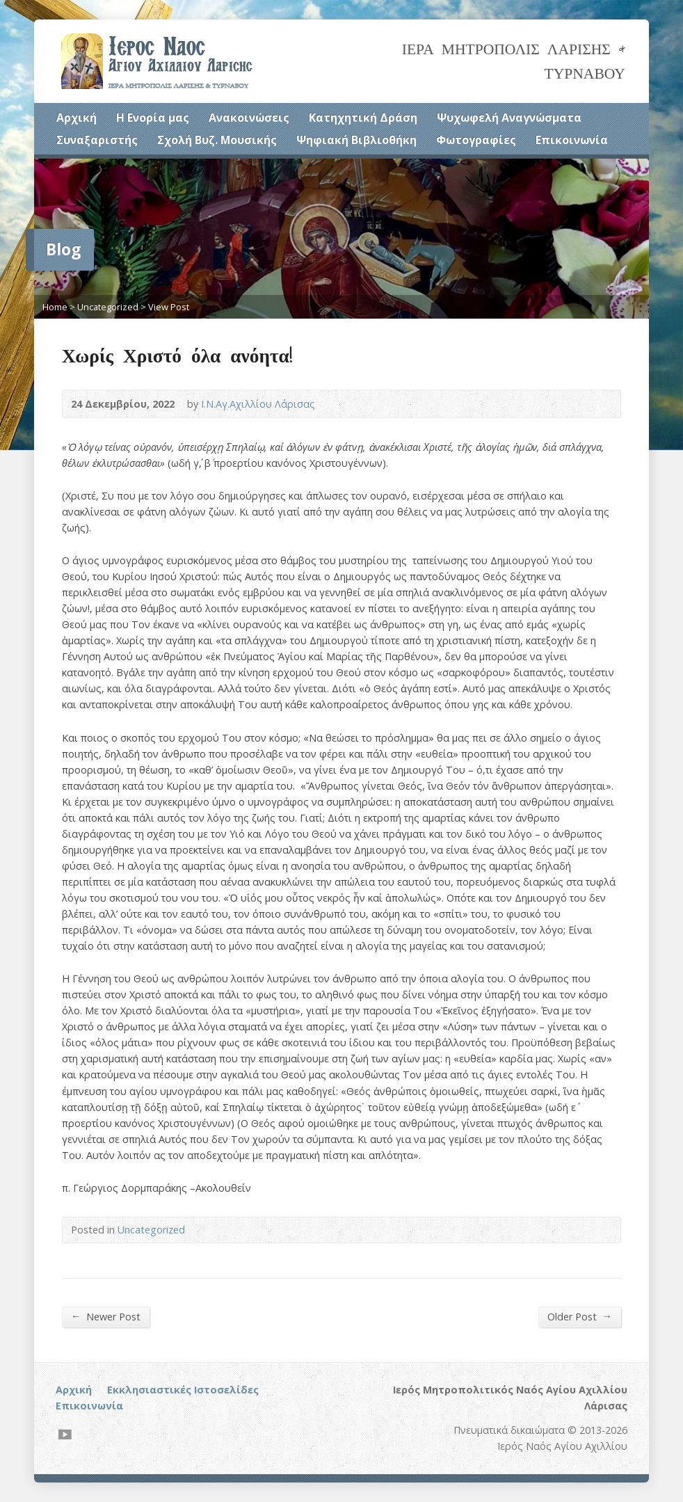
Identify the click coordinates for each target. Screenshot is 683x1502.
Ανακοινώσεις (249, 117)
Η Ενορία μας (152, 117)
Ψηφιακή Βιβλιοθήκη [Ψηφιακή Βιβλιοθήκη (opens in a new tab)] (356, 139)
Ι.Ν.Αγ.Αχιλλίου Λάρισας (258, 403)
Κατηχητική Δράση (363, 117)
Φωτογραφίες (476, 139)
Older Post (579, 1316)
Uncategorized (107, 307)
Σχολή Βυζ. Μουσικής (217, 139)
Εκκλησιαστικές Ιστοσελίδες (183, 1389)
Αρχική (76, 117)
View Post (168, 307)
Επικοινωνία (572, 139)
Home (54, 307)
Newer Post (105, 1316)
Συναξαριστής (97, 139)
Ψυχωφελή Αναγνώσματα (509, 117)
